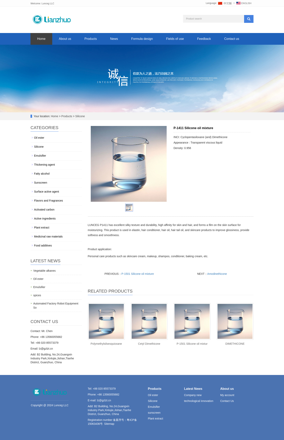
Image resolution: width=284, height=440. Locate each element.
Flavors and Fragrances (48, 200)
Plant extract (41, 227)
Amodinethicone (217, 273)
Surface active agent (46, 191)
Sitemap (109, 423)
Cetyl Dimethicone (149, 343)
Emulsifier (40, 155)
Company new (193, 395)
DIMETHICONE (234, 343)
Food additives (43, 245)
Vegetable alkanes (44, 270)
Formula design (142, 38)
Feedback (204, 38)
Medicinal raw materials (48, 236)
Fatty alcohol (41, 173)
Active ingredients (45, 218)
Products (90, 38)
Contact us (231, 38)
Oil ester (39, 137)
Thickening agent (44, 164)
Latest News (193, 388)
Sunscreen (40, 182)
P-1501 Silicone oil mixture (137, 273)
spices (37, 295)
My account (227, 395)
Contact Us (227, 401)
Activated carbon (44, 209)
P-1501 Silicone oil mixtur (192, 343)
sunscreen (154, 412)
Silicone (80, 116)
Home (41, 38)
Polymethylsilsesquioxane (106, 343)
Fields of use (175, 38)
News (114, 38)
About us (65, 38)
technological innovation (198, 401)
